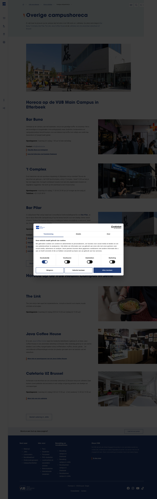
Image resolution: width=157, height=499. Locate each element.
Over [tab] (108, 234)
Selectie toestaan (78, 270)
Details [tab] (78, 234)
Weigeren (49, 270)
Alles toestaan (107, 270)
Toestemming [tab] (48, 234)
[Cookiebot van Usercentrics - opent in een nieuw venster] (112, 227)
